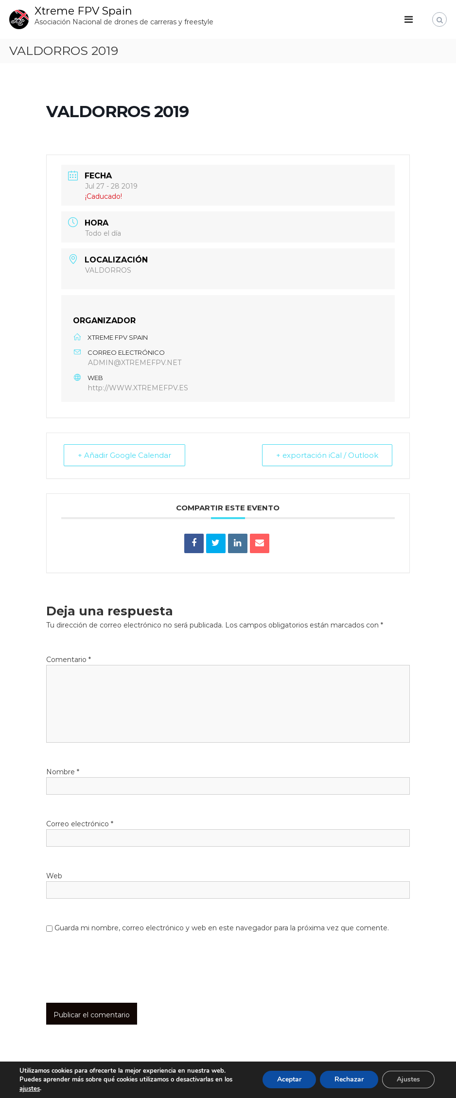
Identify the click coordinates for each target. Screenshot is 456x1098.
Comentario (68, 659)
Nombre (62, 771)
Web (54, 875)
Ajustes (408, 1079)
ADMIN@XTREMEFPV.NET (134, 362)
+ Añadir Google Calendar (124, 455)
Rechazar (349, 1079)
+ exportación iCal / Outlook (327, 455)
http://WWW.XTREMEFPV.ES (138, 387)
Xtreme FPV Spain (83, 10)
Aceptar (289, 1079)
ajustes (29, 1088)
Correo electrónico (79, 823)
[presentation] (112, 979)
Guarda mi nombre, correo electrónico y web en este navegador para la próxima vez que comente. (221, 928)
